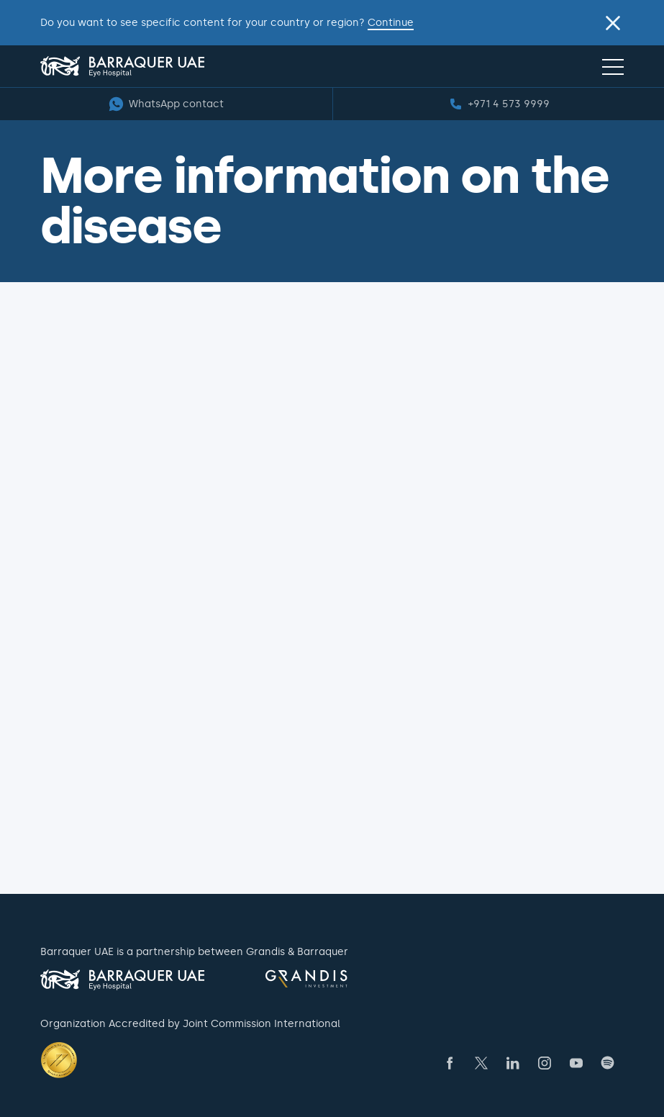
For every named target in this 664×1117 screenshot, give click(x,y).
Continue (391, 23)
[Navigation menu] (613, 66)
